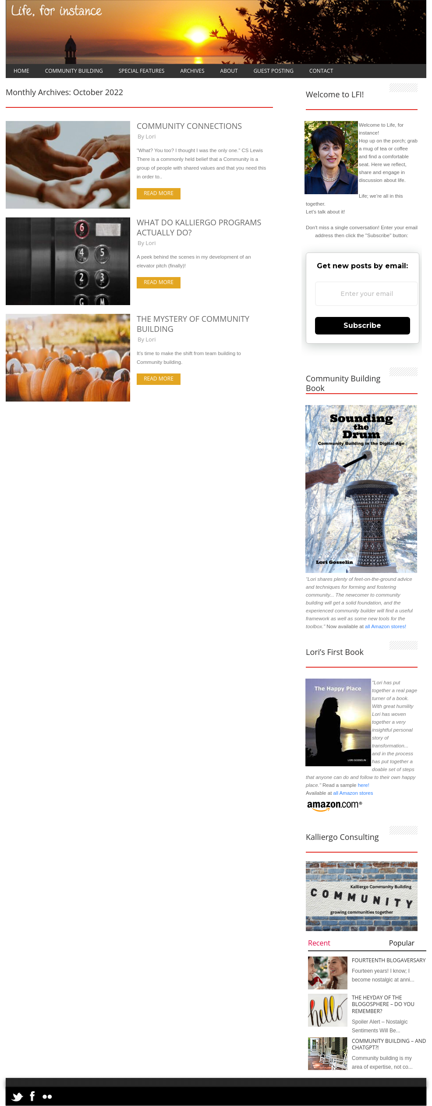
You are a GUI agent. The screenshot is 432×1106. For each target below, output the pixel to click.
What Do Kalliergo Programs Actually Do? (199, 227)
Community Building (74, 71)
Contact (321, 71)
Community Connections (189, 126)
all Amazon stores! (385, 626)
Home (21, 71)
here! (363, 785)
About (229, 71)
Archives (192, 71)
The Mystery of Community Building (193, 323)
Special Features (142, 71)
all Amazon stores (352, 793)
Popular (401, 943)
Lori (150, 136)
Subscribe (362, 325)
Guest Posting (274, 71)
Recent (319, 943)
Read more (159, 193)
